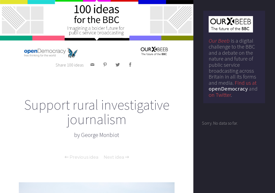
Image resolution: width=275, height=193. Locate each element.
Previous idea (81, 157)
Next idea (116, 157)
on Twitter (220, 94)
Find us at (232, 85)
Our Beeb (219, 40)
